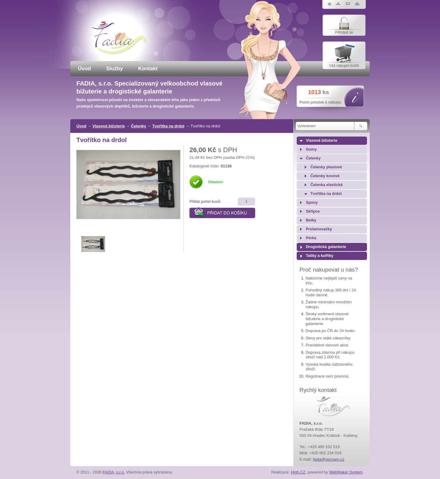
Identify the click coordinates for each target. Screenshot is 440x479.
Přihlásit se (344, 32)
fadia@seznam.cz (328, 459)
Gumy (311, 149)
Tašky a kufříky (319, 256)
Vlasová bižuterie (109, 126)
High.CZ (298, 472)
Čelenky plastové (326, 167)
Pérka (311, 238)
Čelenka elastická (326, 185)
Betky (311, 220)
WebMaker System (345, 472)
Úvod (84, 68)
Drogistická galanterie (326, 247)
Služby (114, 68)
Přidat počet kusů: (205, 201)
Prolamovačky (319, 229)
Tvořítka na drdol (168, 126)
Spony (311, 202)
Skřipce (313, 211)
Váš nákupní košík (344, 66)
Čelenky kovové (324, 176)
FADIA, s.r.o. (114, 472)
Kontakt (147, 68)
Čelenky (138, 126)
